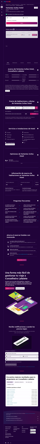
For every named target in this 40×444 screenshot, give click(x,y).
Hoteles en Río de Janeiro (11, 389)
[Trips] (1, 12)
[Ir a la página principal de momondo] (7, 1)
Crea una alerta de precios (23, 254)
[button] (2, 1)
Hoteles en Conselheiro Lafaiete (10, 5)
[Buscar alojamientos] (1, 7)
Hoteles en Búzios (10, 398)
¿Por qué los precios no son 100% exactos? (22, 420)
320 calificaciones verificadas (17, 14)
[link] (22, 260)
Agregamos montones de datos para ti (22, 418)
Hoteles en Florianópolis (11, 391)
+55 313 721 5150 (9, 12)
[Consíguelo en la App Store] (33, 433)
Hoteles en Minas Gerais (30, 4)
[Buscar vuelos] (1, 5)
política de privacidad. (31, 366)
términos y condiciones (22, 366)
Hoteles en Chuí (9, 401)
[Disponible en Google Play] (33, 430)
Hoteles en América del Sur (15, 4)
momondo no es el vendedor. (22, 416)
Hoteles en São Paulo (10, 394)
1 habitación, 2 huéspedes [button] (11, 20)
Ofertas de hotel (8, 4)
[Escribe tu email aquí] (22, 359)
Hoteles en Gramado (10, 395)
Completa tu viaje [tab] (10, 384)
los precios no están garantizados (30, 413)
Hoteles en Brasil (23, 4)
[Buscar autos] (1, 9)
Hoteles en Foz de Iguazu (11, 392)
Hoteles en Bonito (10, 404)
